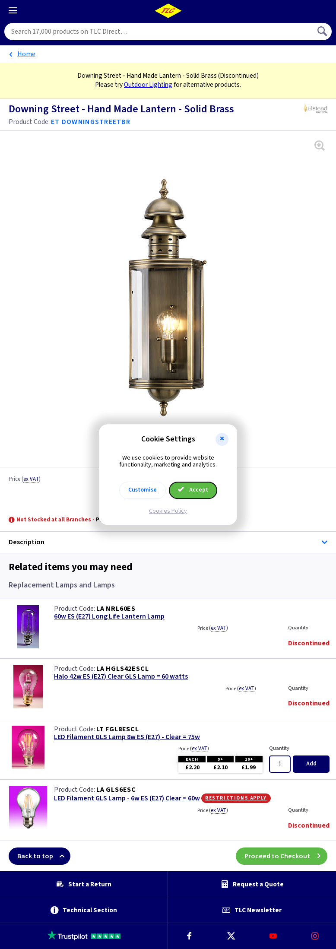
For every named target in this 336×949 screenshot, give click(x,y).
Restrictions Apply (236, 797)
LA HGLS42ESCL (122, 668)
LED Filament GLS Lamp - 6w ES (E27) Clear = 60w (127, 798)
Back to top (43, 856)
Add (311, 763)
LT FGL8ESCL (117, 729)
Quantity (298, 628)
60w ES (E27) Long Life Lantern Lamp (109, 617)
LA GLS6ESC (116, 789)
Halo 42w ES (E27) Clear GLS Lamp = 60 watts (121, 677)
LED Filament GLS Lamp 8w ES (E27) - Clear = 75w (127, 737)
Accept (193, 490)
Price (25, 479)
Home (26, 54)
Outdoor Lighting (148, 84)
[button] (222, 439)
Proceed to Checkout (285, 856)
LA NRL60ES (116, 608)
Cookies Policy (168, 511)
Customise (142, 490)
